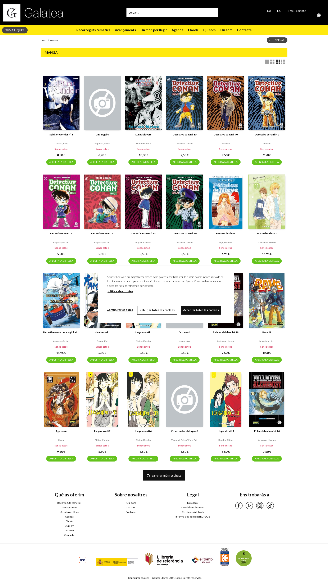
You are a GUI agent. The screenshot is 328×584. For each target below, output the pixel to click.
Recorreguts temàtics (93, 30)
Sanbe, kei (102, 341)
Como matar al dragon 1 (184, 431)
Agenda (177, 30)
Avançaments (125, 30)
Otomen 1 (184, 332)
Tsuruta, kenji (61, 143)
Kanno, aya (184, 341)
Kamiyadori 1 (102, 332)
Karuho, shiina (225, 440)
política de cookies (120, 291)
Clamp (61, 440)
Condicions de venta (192, 507)
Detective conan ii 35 (185, 134)
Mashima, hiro (266, 341)
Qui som (209, 30)
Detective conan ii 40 (226, 134)
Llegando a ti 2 (102, 431)
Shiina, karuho (143, 341)
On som (226, 30)
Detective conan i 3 (61, 233)
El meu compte (296, 11)
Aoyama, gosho (185, 143)
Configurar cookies (139, 577)
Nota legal (192, 502)
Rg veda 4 (61, 431)
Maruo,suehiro (143, 143)
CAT (270, 11)
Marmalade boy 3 (267, 233)
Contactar (131, 512)
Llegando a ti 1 (143, 332)
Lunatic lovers (143, 134)
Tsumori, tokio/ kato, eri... (184, 440)
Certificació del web (193, 512)
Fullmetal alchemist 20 (267, 431)
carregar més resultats (166, 475)
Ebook (193, 30)
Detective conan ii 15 (143, 233)
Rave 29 (266, 332)
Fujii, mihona (225, 242)
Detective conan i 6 (102, 233)
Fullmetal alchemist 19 (225, 332)
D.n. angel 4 (102, 134)
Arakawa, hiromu (225, 341)
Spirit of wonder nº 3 (61, 134)
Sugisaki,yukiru (102, 143)
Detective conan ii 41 (267, 134)
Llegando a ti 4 (143, 431)
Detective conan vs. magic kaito (61, 332)
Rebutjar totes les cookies (157, 310)
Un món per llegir (154, 30)
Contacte (244, 30)
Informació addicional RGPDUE (193, 516)
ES (279, 11)
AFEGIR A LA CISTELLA (61, 162)
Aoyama (226, 143)
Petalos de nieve (225, 233)
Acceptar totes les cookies (201, 310)
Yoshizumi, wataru (267, 242)
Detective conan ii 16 (185, 233)
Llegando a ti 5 (226, 431)
